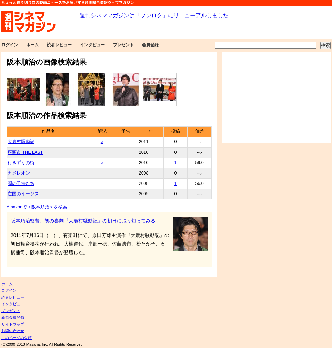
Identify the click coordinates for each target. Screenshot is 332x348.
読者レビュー (59, 44)
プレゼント (123, 44)
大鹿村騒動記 (21, 141)
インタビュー (92, 44)
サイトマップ (12, 324)
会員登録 (150, 44)
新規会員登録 (12, 317)
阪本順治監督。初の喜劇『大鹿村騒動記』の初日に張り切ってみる (83, 220)
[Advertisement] (276, 97)
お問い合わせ (12, 331)
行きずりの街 (21, 162)
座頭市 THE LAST (25, 152)
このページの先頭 (16, 338)
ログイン (9, 44)
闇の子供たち (21, 183)
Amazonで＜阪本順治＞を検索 (37, 207)
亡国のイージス (23, 193)
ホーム (32, 44)
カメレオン (19, 173)
